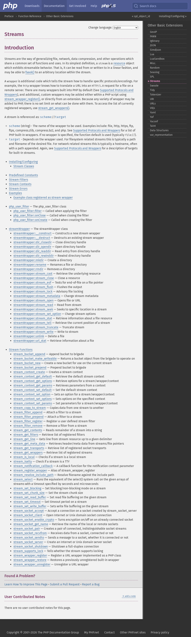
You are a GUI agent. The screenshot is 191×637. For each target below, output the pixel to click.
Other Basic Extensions (59, 16)
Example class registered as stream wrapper (43, 197)
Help (94, 6)
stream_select (23, 479)
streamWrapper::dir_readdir (32, 251)
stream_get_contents (27, 430)
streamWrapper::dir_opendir (32, 246)
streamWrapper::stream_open (33, 300)
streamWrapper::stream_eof (32, 282)
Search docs (145, 6)
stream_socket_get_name (30, 524)
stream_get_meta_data (29, 443)
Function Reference (29, 16)
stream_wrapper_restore (29, 560)
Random (155, 67)
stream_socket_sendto (28, 537)
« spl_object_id (141, 16)
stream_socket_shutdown (30, 546)
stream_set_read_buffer (29, 497)
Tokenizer (155, 94)
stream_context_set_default (32, 390)
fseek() (29, 72)
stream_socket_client (27, 515)
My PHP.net (91, 632)
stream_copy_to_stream (29, 408)
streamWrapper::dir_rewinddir (33, 255)
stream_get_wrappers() (53, 108)
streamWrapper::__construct (32, 233)
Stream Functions (20, 349)
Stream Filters (18, 179)
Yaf (152, 117)
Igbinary (154, 41)
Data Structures (159, 130)
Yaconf (154, 121)
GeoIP (153, 32)
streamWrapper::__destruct (31, 238)
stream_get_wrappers (28, 452)
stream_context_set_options (32, 399)
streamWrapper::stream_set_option (37, 314)
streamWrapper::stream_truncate (35, 327)
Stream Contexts (20, 184)
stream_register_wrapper (30, 470)
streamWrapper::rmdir (28, 269)
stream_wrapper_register (30, 555)
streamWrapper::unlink (28, 336)
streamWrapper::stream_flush (33, 287)
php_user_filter (19, 206)
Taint (153, 126)
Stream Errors (18, 188)
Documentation (54, 6)
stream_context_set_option (31, 394)
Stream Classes (23, 166)
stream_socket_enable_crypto (33, 519)
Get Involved (77, 6)
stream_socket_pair (26, 528)
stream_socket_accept (28, 510)
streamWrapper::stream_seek (33, 309)
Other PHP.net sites (132, 632)
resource (119, 63)
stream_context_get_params (32, 385)
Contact (109, 632)
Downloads (32, 6)
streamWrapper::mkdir (28, 260)
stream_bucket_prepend (29, 367)
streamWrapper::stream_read (33, 305)
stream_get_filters (25, 434)
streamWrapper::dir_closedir (32, 242)
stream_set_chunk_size (29, 493)
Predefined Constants (23, 175)
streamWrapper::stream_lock (32, 291)
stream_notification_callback (33, 466)
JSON (153, 45)
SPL (152, 76)
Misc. (153, 63)
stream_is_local (24, 457)
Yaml (153, 112)
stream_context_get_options (32, 381)
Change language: (100, 27)
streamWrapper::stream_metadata (36, 296)
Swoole (154, 85)
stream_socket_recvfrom (30, 533)
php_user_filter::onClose (29, 215)
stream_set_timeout (27, 502)
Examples (15, 193)
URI (152, 99)
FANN (153, 36)
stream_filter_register (28, 421)
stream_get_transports (28, 448)
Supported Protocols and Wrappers (96, 130)
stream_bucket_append (29, 354)
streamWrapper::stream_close (33, 278)
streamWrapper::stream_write (33, 332)
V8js (152, 108)
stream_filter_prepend (28, 417)
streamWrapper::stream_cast (32, 273)
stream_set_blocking (27, 488)
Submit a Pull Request (65, 584)
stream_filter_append (28, 412)
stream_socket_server (28, 542)
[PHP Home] (10, 6)
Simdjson (155, 49)
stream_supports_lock (28, 551)
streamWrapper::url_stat (29, 340)
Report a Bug (90, 584)
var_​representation (161, 134)
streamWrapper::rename (29, 264)
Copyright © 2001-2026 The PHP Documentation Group (43, 632)
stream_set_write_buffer (29, 506)
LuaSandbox (157, 58)
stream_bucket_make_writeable (35, 358)
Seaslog (154, 72)
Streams (155, 81)
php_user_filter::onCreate (30, 220)
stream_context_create (29, 372)
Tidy (152, 90)
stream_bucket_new (26, 363)
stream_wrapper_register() (22, 99)
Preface (9, 16)
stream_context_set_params (32, 403)
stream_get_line (24, 439)
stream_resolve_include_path (33, 475)
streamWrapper (19, 229)
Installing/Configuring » (173, 16)
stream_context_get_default (32, 376)
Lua (152, 54)
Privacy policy (160, 632)
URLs (153, 103)
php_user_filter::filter (27, 211)
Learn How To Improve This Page (26, 584)
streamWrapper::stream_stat (32, 318)
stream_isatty (22, 461)
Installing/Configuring (23, 161)
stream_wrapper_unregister (31, 564)
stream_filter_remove (28, 425)
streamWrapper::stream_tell (32, 323)
